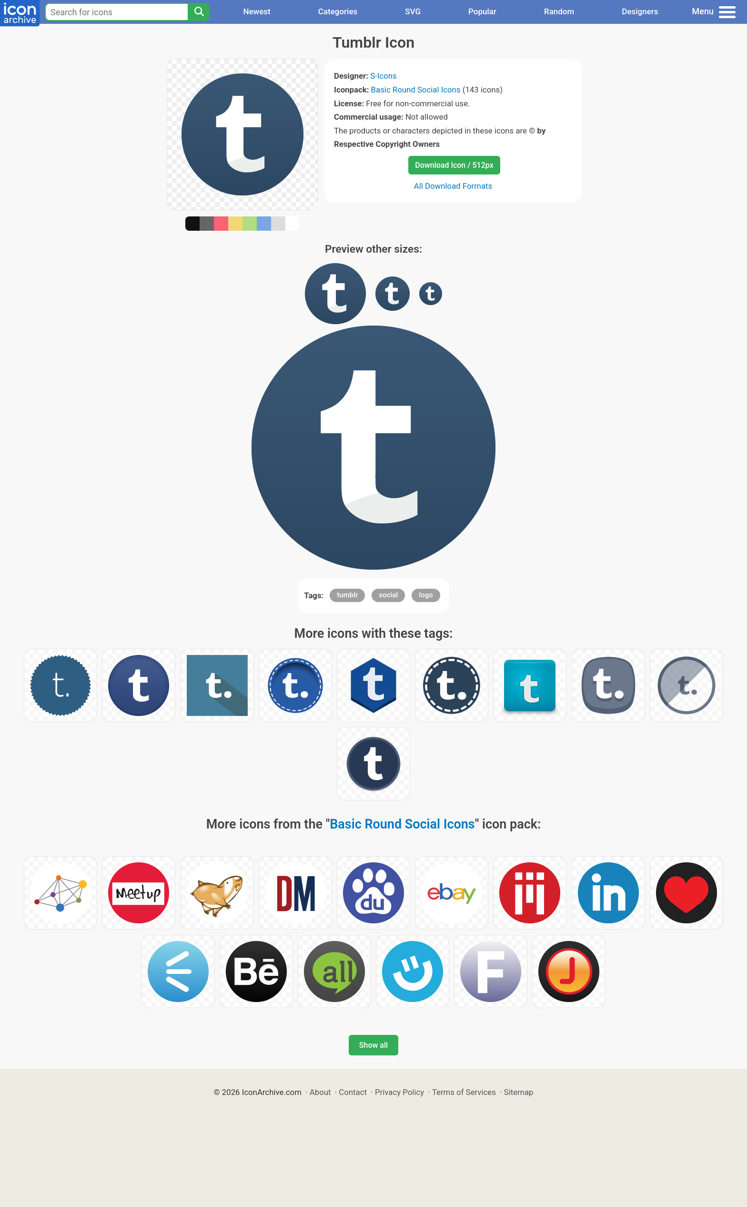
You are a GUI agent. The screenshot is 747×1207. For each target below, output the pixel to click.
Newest (256, 11)
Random (559, 11)
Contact (353, 1092)
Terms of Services (464, 1092)
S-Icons (383, 76)
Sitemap (519, 1092)
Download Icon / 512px (454, 165)
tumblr (347, 595)
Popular (482, 11)
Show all (373, 1045)
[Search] (199, 12)
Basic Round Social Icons (416, 89)
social (388, 595)
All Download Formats (453, 186)
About (320, 1092)
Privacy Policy (399, 1092)
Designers (640, 11)
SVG (413, 11)
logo (426, 595)
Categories (338, 11)
